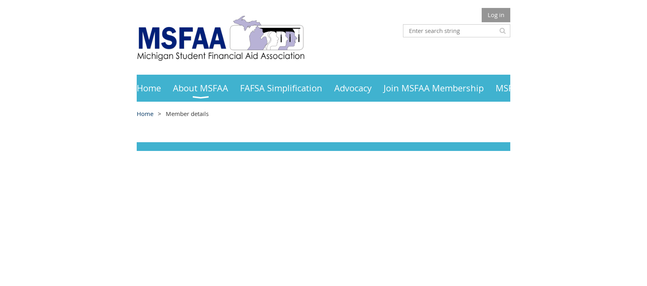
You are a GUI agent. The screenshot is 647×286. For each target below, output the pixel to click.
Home (145, 114)
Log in (496, 15)
